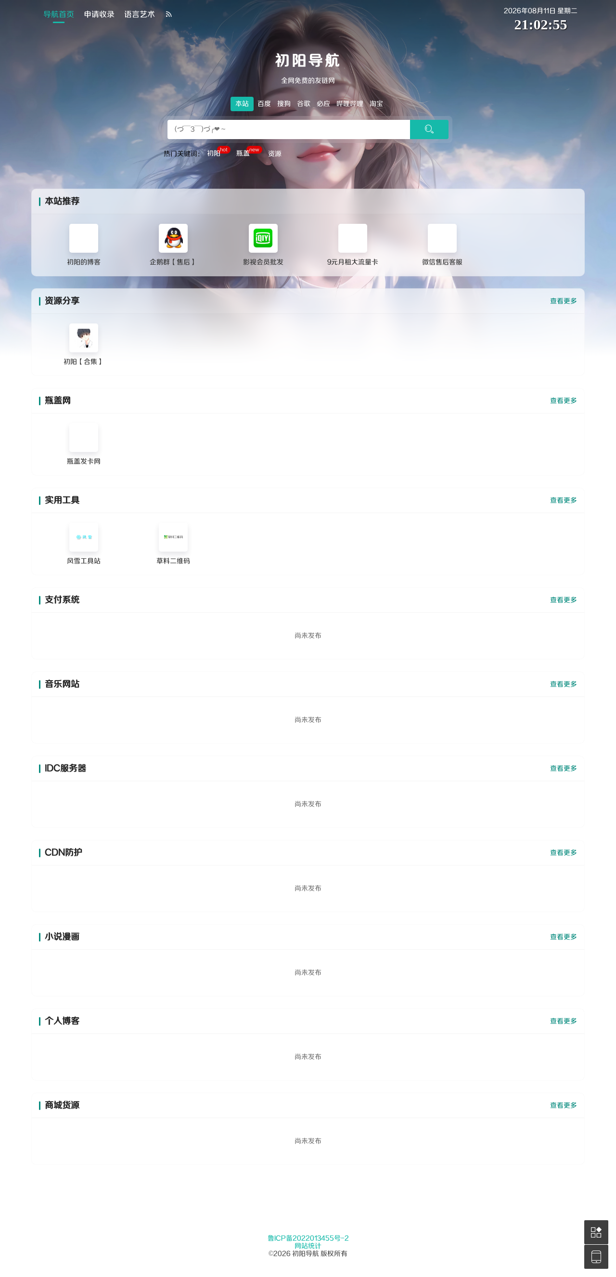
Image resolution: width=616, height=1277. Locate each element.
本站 (242, 104)
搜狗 (284, 104)
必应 (323, 104)
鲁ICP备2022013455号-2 (308, 1238)
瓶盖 (249, 152)
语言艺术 (139, 14)
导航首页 (58, 14)
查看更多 (563, 301)
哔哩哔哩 (349, 104)
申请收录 (99, 14)
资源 (275, 154)
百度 (264, 104)
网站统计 (308, 1246)
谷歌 (303, 104)
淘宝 (376, 104)
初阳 (219, 152)
